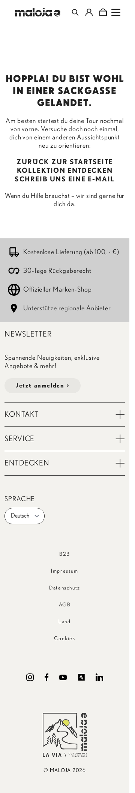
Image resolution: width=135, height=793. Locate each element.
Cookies (64, 638)
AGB (65, 604)
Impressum (64, 571)
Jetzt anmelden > (42, 386)
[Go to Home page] (37, 12)
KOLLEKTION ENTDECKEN (65, 171)
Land (64, 621)
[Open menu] (116, 12)
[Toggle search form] (75, 12)
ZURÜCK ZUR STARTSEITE (64, 162)
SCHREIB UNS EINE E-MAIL (65, 179)
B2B (64, 554)
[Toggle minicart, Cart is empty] (103, 12)
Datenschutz (64, 588)
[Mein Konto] (89, 12)
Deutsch (25, 516)
